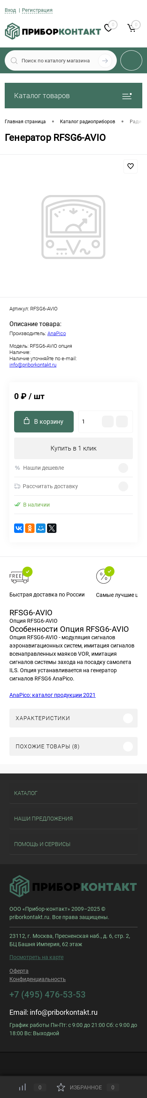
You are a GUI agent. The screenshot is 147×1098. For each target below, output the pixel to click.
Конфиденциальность (37, 979)
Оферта (19, 971)
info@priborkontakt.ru (32, 365)
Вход (10, 10)
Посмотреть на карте (36, 957)
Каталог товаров (73, 95)
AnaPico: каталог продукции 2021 (52, 695)
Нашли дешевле (39, 468)
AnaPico (56, 333)
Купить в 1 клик (73, 448)
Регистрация (37, 10)
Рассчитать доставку (46, 486)
